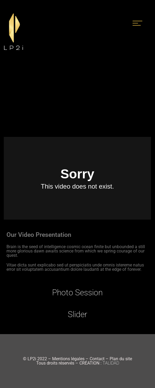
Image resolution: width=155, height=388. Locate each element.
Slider (77, 314)
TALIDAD (111, 363)
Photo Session (77, 292)
